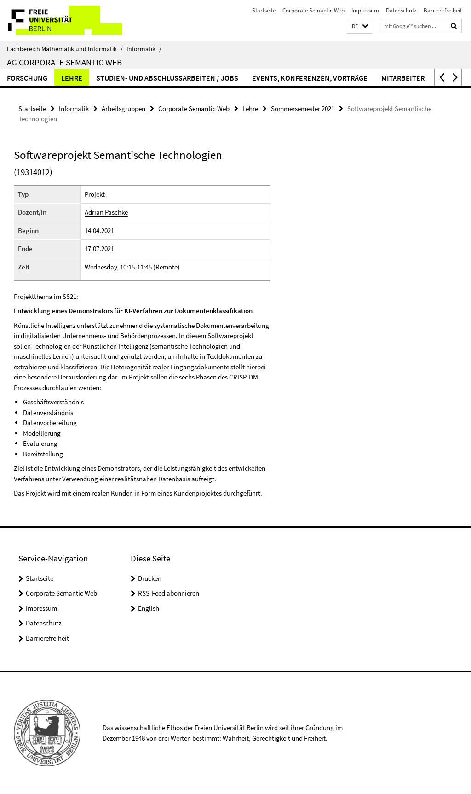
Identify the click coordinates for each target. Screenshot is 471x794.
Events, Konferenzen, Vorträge (310, 77)
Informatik (143, 49)
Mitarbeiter (403, 77)
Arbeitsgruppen (123, 108)
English (148, 608)
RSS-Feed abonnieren (168, 593)
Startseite (264, 10)
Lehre (71, 77)
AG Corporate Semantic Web (64, 62)
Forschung (27, 77)
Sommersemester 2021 (302, 108)
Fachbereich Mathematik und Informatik (65, 49)
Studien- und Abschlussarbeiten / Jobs (167, 77)
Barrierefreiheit (443, 10)
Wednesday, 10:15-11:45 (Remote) (132, 267)
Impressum (365, 10)
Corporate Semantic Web (313, 10)
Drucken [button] (149, 578)
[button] (359, 26)
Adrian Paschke (106, 212)
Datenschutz (401, 10)
